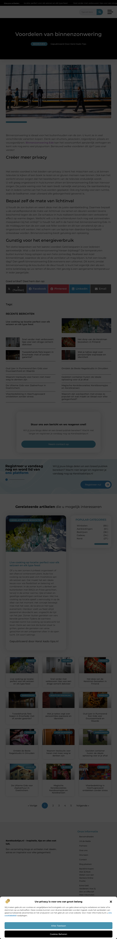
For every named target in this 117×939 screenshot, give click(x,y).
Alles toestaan (58, 925)
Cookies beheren (58, 934)
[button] (110, 901)
